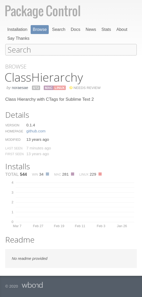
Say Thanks (18, 38)
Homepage (14, 131)
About (121, 29)
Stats (106, 29)
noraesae (20, 87)
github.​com (35, 130)
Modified (13, 139)
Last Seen (14, 148)
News (91, 29)
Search (58, 29)
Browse (40, 29)
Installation (17, 29)
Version (12, 125)
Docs (75, 29)
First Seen (14, 154)
